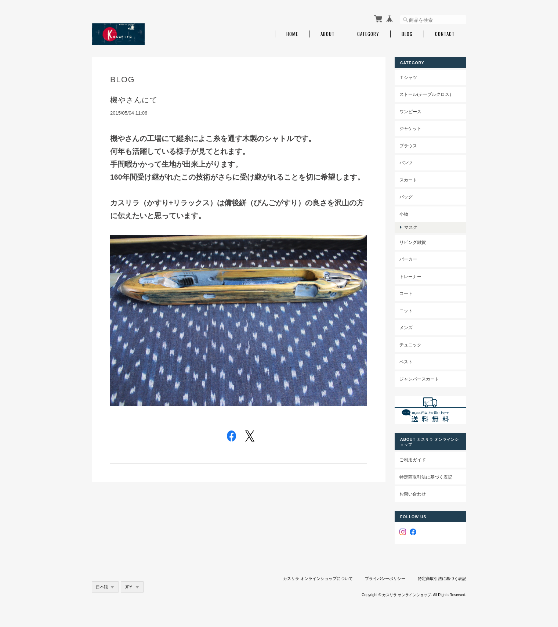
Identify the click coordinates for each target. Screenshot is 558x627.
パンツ (406, 162)
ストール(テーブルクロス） (426, 94)
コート (406, 293)
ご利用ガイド (412, 459)
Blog (407, 33)
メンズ (406, 327)
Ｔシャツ (408, 77)
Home (292, 33)
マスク (410, 227)
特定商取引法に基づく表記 (425, 477)
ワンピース (410, 111)
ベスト (406, 361)
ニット (406, 310)
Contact (445, 33)
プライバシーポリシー (385, 578)
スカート (408, 179)
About (327, 33)
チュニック (410, 344)
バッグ (406, 196)
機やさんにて (133, 100)
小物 (403, 214)
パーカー (408, 259)
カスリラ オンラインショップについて (318, 578)
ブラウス (408, 145)
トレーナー (410, 276)
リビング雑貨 (412, 242)
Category (368, 33)
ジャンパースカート (419, 378)
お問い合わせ (412, 493)
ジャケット (410, 128)
